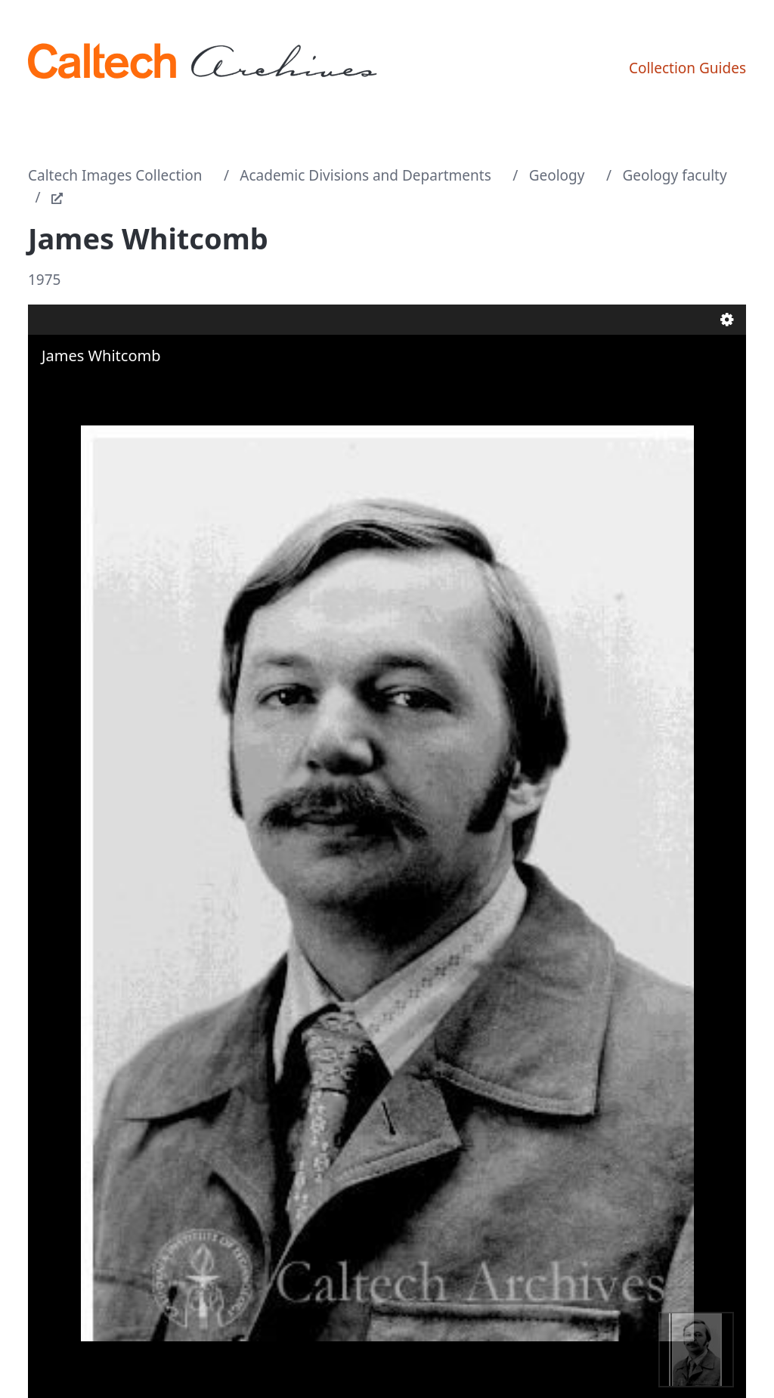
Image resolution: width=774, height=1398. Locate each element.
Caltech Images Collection (115, 175)
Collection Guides (687, 68)
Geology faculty (674, 175)
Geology (557, 175)
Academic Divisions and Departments (365, 175)
